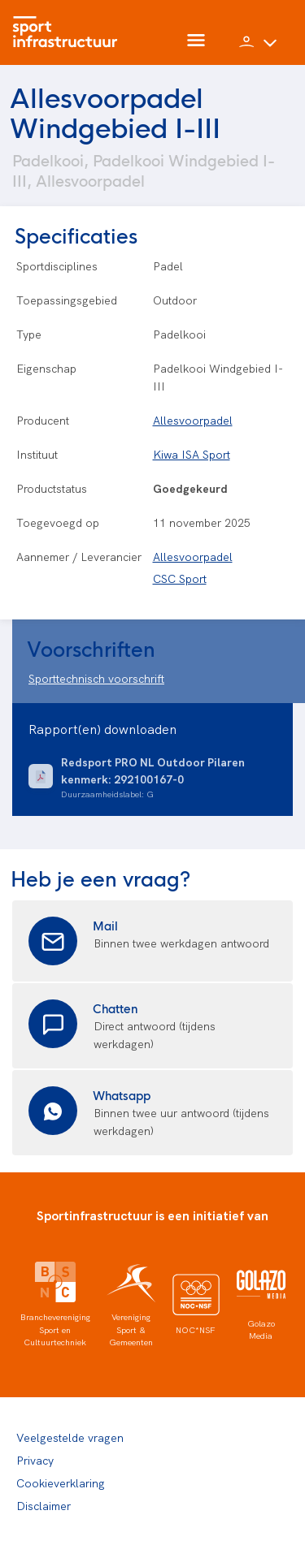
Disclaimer (43, 1505)
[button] (258, 48)
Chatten (115, 1007)
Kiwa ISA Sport (191, 454)
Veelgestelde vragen (70, 1437)
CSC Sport (180, 578)
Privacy (35, 1460)
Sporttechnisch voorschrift (96, 678)
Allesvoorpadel (193, 420)
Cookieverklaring (60, 1482)
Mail (105, 925)
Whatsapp (121, 1094)
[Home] (69, 32)
